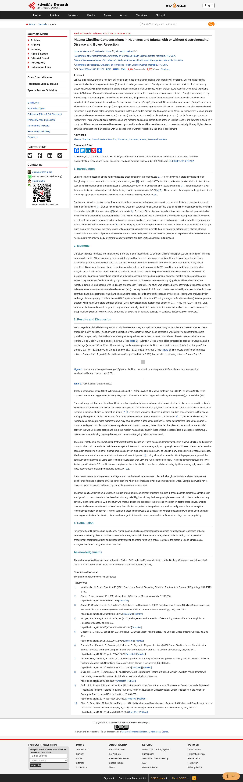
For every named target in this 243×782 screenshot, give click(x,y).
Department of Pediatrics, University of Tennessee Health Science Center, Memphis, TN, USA (121, 65)
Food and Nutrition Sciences (88, 33)
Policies (193, 744)
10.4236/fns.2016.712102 (91, 69)
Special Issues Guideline (42, 90)
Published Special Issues (43, 84)
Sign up (108, 778)
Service (147, 744)
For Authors (37, 62)
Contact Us (81, 767)
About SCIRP (118, 744)
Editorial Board (39, 58)
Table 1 (133, 341)
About (123, 15)
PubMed (138, 614)
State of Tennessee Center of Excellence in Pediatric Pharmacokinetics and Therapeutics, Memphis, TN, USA (129, 60)
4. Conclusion (84, 523)
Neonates (133, 139)
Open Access (194, 749)
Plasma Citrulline (82, 139)
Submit (160, 15)
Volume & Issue (149, 767)
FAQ (144, 763)
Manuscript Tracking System (156, 749)
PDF (108, 69)
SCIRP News (158, 778)
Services (141, 15)
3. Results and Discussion (92, 319)
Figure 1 (166, 349)
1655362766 (38, 181)
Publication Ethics (197, 754)
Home (37, 15)
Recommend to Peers (38, 125)
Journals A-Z (82, 749)
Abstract (79, 75)
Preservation (194, 758)
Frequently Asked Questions (41, 120)
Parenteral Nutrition (157, 139)
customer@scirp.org (42, 172)
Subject (80, 754)
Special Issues (116, 763)
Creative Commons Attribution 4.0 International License (145, 732)
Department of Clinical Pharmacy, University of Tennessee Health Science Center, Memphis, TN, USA (125, 56)
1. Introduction (84, 168)
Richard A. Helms (124, 51)
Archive (34, 44)
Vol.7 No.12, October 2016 (117, 33)
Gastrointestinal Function (104, 139)
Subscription (148, 754)
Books (91, 15)
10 (127, 468)
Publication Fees (40, 67)
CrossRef (123, 600)
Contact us (33, 137)
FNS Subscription (36, 108)
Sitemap (80, 763)
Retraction (193, 763)
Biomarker (123, 139)
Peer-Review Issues (119, 758)
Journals (73, 15)
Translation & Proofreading (155, 758)
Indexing (35, 49)
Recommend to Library (39, 131)
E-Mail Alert (33, 102)
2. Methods (81, 245)
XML (123, 69)
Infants (143, 139)
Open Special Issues (40, 77)
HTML (116, 69)
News (107, 15)
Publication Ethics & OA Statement (45, 114)
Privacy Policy (195, 767)
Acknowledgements (88, 552)
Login (208, 5)
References (80, 582)
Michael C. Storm (103, 51)
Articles (54, 15)
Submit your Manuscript (131, 778)
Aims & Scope (38, 53)
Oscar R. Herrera (82, 51)
